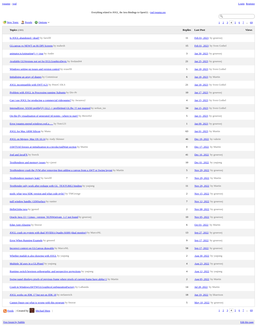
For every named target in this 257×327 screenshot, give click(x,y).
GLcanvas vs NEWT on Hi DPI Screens (31, 45)
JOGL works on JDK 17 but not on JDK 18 (33, 294)
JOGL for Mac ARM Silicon (25, 131)
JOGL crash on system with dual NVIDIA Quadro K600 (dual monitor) (48, 232)
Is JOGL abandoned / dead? (25, 37)
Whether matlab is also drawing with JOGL (33, 255)
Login (241, 3)
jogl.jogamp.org (158, 12)
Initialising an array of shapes (26, 76)
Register (250, 3)
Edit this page (247, 322)
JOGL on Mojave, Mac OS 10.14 (27, 139)
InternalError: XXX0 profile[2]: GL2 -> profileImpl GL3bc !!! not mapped (50, 108)
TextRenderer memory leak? (25, 177)
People (28, 22)
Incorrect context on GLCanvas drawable (32, 248)
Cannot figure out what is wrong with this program (37, 302)
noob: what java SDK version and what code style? (37, 193)
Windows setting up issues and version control (35, 69)
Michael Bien (43, 310)
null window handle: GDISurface (28, 201)
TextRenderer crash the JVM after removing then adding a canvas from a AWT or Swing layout (61, 170)
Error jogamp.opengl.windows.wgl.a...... (31, 123)
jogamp (6, 3)
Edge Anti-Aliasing (20, 224)
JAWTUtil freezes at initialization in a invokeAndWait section (43, 146)
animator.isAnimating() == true (27, 53)
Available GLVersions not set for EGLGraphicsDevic (38, 61)
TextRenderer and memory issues (28, 162)
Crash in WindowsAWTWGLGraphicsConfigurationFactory (42, 286)
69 (251, 22)
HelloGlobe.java (18, 209)
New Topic (13, 22)
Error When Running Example (26, 240)
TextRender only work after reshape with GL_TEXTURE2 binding (46, 185)
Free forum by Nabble (14, 322)
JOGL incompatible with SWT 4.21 (29, 84)
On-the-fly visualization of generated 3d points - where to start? (44, 115)
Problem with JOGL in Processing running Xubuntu (38, 92)
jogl (14, 3)
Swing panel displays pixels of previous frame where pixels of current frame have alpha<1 (58, 279)
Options (43, 22)
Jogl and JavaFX (19, 154)
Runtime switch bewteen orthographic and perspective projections (45, 271)
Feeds (10, 310)
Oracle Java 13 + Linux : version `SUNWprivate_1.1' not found (44, 216)
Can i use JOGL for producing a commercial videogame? (40, 100)
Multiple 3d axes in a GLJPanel (27, 263)
